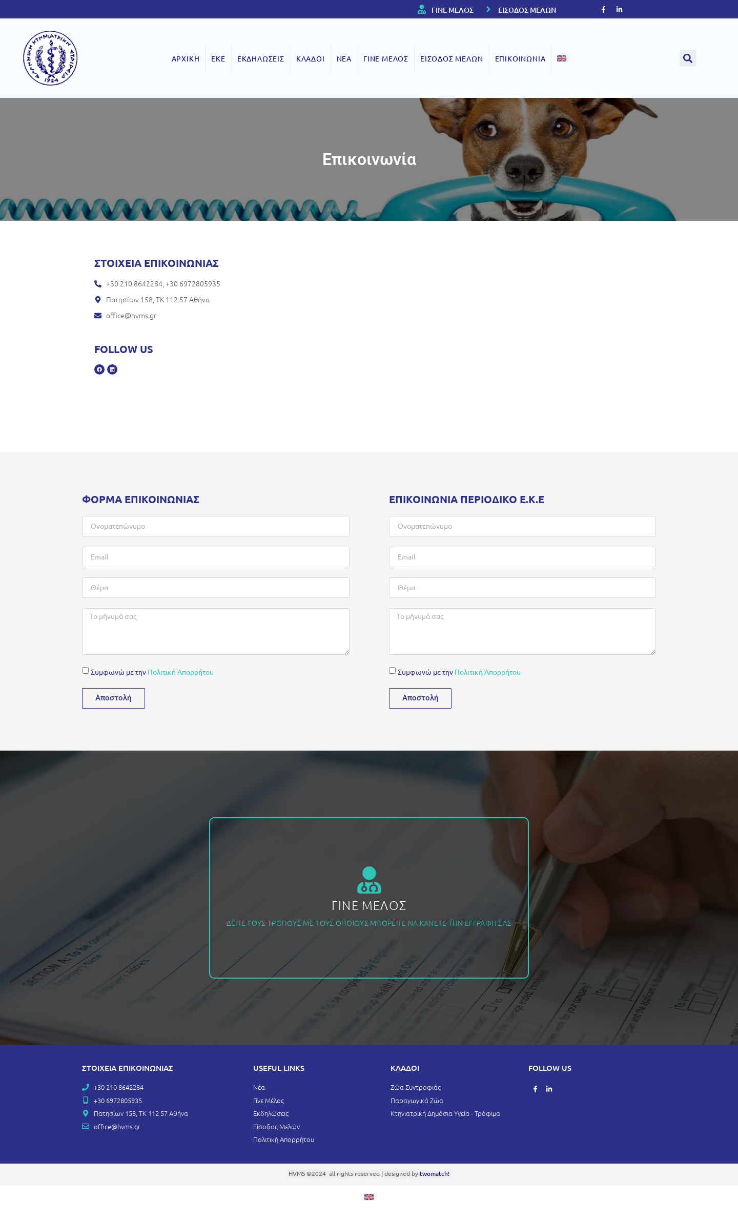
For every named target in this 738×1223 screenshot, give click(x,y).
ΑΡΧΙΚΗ (186, 58)
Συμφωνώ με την (152, 671)
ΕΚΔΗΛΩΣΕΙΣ (260, 58)
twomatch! (434, 1173)
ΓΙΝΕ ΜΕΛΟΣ (453, 10)
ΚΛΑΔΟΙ (310, 58)
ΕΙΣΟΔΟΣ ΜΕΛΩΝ (527, 10)
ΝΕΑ (344, 58)
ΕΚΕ (218, 58)
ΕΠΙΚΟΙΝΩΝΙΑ (520, 58)
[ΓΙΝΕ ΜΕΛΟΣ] (421, 9)
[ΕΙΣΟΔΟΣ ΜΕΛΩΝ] (488, 9)
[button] (688, 58)
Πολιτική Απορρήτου (181, 671)
